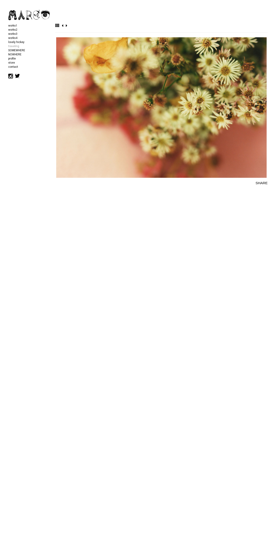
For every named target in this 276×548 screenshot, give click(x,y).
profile (12, 58)
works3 (12, 33)
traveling (13, 46)
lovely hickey (16, 42)
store (11, 62)
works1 (12, 25)
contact (13, 66)
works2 (12, 29)
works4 (12, 38)
